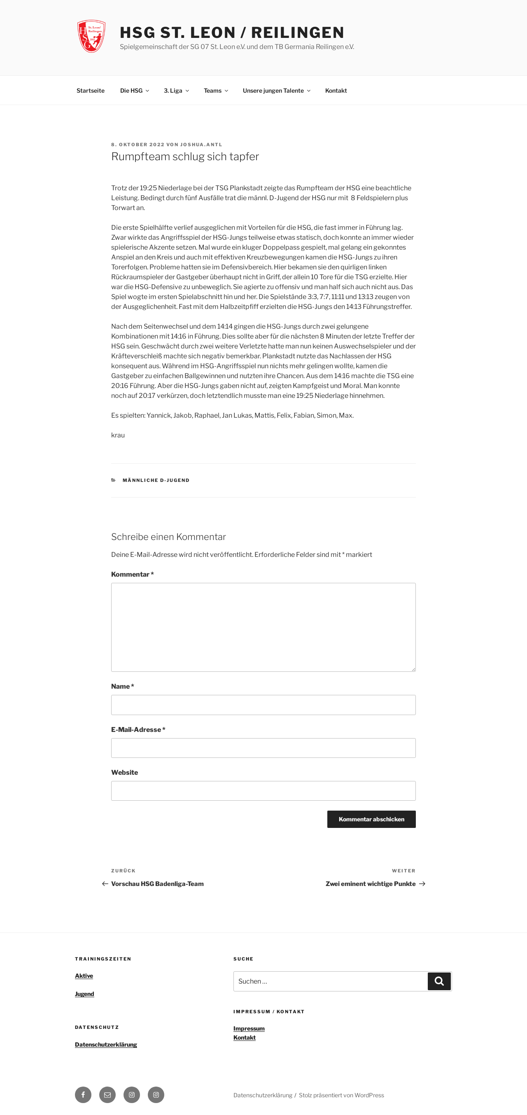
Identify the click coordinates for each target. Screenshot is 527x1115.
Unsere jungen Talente (277, 90)
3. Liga (177, 90)
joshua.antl (201, 144)
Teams (216, 90)
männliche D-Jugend (156, 480)
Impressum (249, 1028)
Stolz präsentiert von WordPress (341, 1095)
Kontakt (336, 90)
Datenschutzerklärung (106, 1044)
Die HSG (135, 90)
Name (122, 686)
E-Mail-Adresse (138, 730)
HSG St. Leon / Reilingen (232, 32)
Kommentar (132, 574)
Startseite (91, 90)
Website (124, 772)
